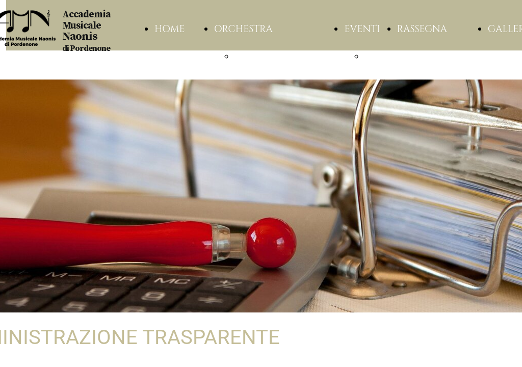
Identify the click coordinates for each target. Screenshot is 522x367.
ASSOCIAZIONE (270, 56)
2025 (374, 56)
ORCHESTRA (243, 29)
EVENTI (362, 29)
